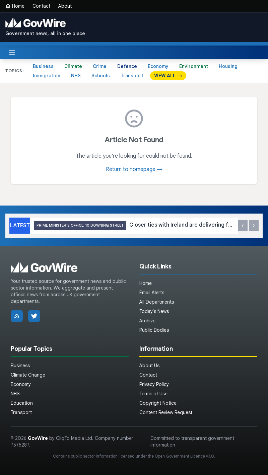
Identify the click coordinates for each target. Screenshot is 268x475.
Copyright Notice (158, 403)
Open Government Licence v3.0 (184, 456)
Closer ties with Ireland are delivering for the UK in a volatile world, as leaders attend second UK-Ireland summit (134, 225)
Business (43, 66)
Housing (228, 66)
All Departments (156, 302)
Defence (127, 66)
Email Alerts (151, 293)
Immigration (46, 76)
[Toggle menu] (12, 52)
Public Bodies (154, 330)
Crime (100, 66)
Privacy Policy (154, 384)
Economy (158, 66)
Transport (132, 76)
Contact (41, 6)
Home (14, 6)
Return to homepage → (134, 169)
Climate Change (28, 375)
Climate (73, 66)
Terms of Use (153, 394)
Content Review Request (165, 412)
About (65, 6)
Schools (100, 76)
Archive (147, 321)
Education (22, 403)
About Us (149, 366)
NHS (76, 76)
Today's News (154, 311)
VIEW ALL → (168, 76)
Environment (193, 66)
